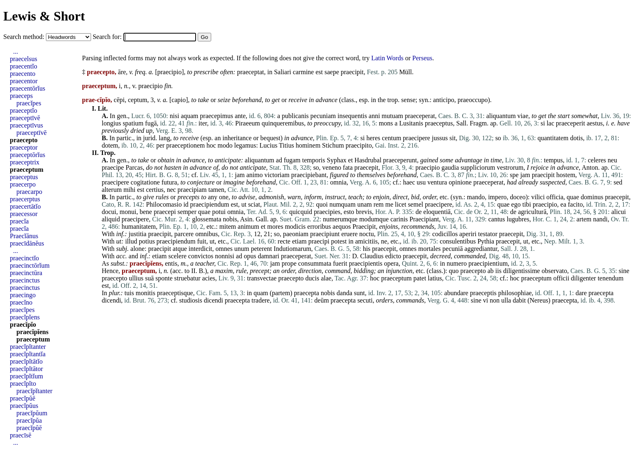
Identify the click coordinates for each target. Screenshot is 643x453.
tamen (216, 189)
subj (121, 248)
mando (476, 196)
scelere (177, 256)
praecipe (113, 167)
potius (147, 241)
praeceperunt (400, 160)
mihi (129, 189)
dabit (519, 300)
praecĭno (21, 302)
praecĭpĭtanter (28, 346)
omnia (338, 182)
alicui (618, 211)
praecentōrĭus (27, 88)
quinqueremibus (283, 123)
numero (457, 263)
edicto (393, 256)
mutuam (392, 115)
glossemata (206, 219)
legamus (245, 145)
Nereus (539, 300)
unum (241, 248)
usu (421, 182)
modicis (295, 226)
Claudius (371, 256)
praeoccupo (473, 99)
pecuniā (452, 248)
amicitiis (366, 241)
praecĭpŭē (22, 398)
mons (386, 123)
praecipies (327, 211)
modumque (374, 219)
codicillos (445, 233)
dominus (592, 196)
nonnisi (224, 256)
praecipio (169, 71)
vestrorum (510, 167)
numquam (342, 204)
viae (523, 115)
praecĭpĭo (23, 324)
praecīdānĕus (27, 243)
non (494, 300)
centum (391, 137)
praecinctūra (26, 272)
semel (415, 204)
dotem (110, 145)
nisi (174, 115)
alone (137, 248)
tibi (526, 204)
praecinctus (25, 280)
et (350, 160)
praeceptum (396, 278)
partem (281, 292)
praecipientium (488, 263)
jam (240, 174)
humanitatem (138, 226)
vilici (538, 196)
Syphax (337, 160)
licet (400, 204)
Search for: (108, 36)
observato (554, 270)
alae (326, 278)
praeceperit (570, 123)
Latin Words (387, 58)
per (160, 145)
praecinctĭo (24, 258)
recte (284, 241)
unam (364, 204)
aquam (189, 115)
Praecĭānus (24, 235)
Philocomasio (164, 204)
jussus (440, 137)
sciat (254, 204)
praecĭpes (28, 103)
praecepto (473, 270)
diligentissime (521, 270)
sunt (359, 292)
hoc (211, 145)
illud (131, 241)
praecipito (359, 145)
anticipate (228, 160)
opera (391, 263)
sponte (164, 278)
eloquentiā (437, 211)
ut (243, 204)
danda (344, 292)
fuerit (340, 263)
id (185, 204)
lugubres (518, 219)
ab (491, 270)
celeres (597, 160)
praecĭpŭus (24, 405)
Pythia (485, 241)
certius (155, 189)
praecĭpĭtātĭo (26, 361)
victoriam (277, 174)
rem (379, 204)
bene (145, 211)
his (367, 248)
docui (109, 211)
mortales (429, 248)
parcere (184, 233)
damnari (268, 256)
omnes (224, 248)
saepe (331, 71)
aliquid (111, 219)
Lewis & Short (44, 16)
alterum (112, 189)
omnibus (206, 233)
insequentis (352, 115)
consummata (314, 263)
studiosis (190, 300)
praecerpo (23, 184)
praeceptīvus (26, 125)
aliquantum (501, 115)
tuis (129, 292)
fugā (151, 123)
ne (384, 241)
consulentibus (458, 241)
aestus (595, 123)
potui (219, 211)
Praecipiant (424, 219)
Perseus (422, 58)
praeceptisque (175, 292)
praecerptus (25, 199)
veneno (331, 167)
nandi (600, 219)
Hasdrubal (367, 160)
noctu (366, 233)
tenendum (610, 278)
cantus (496, 219)
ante (240, 115)
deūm (322, 300)
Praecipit (364, 226)
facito (575, 204)
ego (516, 204)
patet (419, 278)
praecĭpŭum (32, 413)
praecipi (319, 241)
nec (171, 189)
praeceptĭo (23, 110)
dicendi (111, 300)
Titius (286, 145)
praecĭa (19, 221)
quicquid (300, 211)
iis (498, 270)
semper (187, 211)
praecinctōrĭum (30, 265)
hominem (308, 145)
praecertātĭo (25, 206)
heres (373, 137)
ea (563, 204)
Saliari (282, 71)
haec (409, 182)
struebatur (187, 278)
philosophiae (515, 292)
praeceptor (24, 147)
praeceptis (483, 292)
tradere (260, 300)
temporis (313, 160)
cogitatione (145, 182)
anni (374, 115)
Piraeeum (247, 123)
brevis (364, 211)
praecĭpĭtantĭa (28, 354)
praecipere (416, 137)
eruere (349, 233)
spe (514, 174)
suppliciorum (478, 167)
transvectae (261, 278)
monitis (145, 292)
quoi (322, 204)
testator (487, 233)
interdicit (200, 248)
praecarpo (29, 191)
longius (111, 123)
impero (497, 196)
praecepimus (216, 115)
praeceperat (420, 115)
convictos (200, 256)
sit (452, 137)
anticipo (443, 99)
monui (128, 211)
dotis (576, 137)
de (418, 211)
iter (202, 123)
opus (250, 256)
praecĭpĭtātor (26, 368)
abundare (456, 292)
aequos (342, 226)
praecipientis (366, 263)
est (319, 71)
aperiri (468, 233)
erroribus (319, 226)
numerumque (340, 219)
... (15, 51)
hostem (565, 174)
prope (289, 263)
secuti (364, 300)
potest (339, 241)
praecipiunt (325, 233)
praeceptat (250, 71)
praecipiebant (308, 174)
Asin (246, 219)
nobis (230, 219)
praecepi (165, 211)
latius (435, 278)
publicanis (295, 115)
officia (554, 196)
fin (167, 85)
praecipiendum (209, 204)
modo (225, 145)
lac (550, 123)
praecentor (24, 80)
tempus (553, 160)
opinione (460, 182)
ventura (437, 182)
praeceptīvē (25, 117)
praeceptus (439, 123)
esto (349, 211)
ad (279, 160)
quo (454, 270)
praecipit (352, 71)
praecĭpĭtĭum (26, 376)
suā (149, 278)
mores (275, 226)
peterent (261, 248)
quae (573, 196)
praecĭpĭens (25, 317)
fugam (292, 160)
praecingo (23, 294)
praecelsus (23, 58)
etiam (299, 241)
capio (178, 99)
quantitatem (553, 137)
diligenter (583, 278)
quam (260, 292)
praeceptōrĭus (27, 154)
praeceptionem (185, 145)
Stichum (333, 145)
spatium (133, 123)
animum (248, 226)
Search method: (24, 36)
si (542, 123)
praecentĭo (23, 66)
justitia (138, 233)
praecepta (306, 292)
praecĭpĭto (23, 383)
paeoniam (295, 233)
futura (169, 182)
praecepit (366, 167)
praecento (22, 73)
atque (180, 248)
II (193, 270)
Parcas (134, 167)
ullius (136, 278)
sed (617, 182)
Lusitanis (411, 123)
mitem (227, 226)
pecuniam (323, 115)
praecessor (24, 213)
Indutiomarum (292, 248)
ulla (506, 300)
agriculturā (532, 211)
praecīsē (20, 435)
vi (485, 300)
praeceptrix (24, 162)
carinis (399, 219)
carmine (303, 71)
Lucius (269, 145)
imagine (234, 182)
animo (254, 174)
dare (581, 292)
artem (584, 219)
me (389, 204)
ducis (312, 278)
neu (612, 160)
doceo (517, 196)
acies (208, 278)
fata (348, 167)
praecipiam (192, 189)
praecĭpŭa (29, 420)
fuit (201, 241)
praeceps (21, 95)
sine (624, 270)
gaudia (450, 167)
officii (561, 278)
